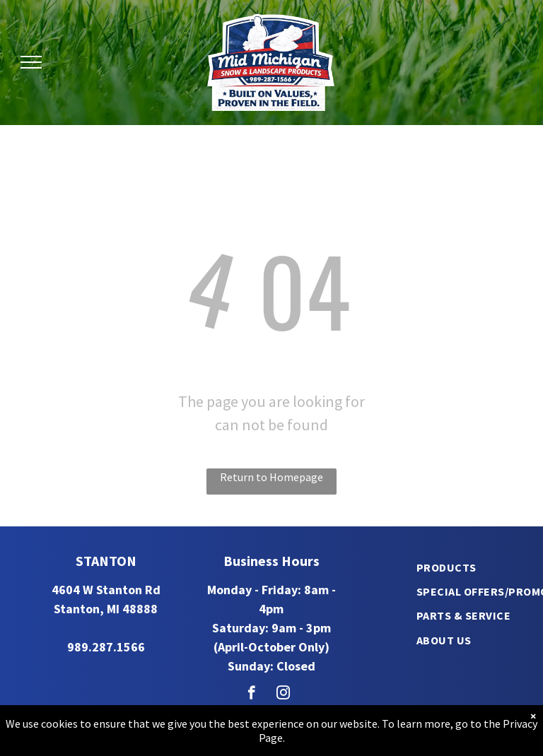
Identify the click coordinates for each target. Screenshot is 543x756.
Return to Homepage (271, 477)
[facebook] (251, 695)
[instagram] (283, 695)
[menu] (31, 62)
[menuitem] (446, 567)
